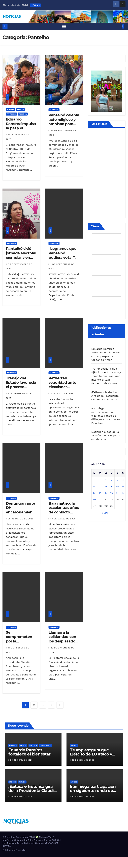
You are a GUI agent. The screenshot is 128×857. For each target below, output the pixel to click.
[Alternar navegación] (64, 26)
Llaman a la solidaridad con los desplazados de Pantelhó (62, 639)
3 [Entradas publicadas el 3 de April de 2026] (117, 480)
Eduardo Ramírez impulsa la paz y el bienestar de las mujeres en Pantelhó (21, 130)
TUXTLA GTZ (45, 745)
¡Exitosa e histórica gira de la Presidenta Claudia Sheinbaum (105, 396)
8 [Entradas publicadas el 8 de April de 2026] (106, 486)
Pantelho (11, 114)
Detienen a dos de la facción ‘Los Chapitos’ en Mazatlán (106, 435)
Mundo (74, 745)
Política (23, 114)
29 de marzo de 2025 (20, 519)
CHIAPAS (10, 110)
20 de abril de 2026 (21, 760)
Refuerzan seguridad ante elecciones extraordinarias (62, 385)
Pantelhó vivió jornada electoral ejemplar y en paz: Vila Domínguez (21, 258)
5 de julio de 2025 (61, 394)
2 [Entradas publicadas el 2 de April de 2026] (111, 480)
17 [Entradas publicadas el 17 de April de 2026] (117, 493)
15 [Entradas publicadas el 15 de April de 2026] (106, 493)
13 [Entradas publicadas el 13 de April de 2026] (94, 493)
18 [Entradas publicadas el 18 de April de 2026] (123, 493)
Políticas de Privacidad (14, 850)
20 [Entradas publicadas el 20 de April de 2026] (94, 499)
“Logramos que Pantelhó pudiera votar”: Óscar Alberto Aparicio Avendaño (62, 260)
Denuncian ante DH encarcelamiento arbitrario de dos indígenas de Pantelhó (21, 514)
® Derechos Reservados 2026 (18, 837)
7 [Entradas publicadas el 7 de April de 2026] (100, 486)
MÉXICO (20, 110)
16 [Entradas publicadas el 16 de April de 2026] (111, 493)
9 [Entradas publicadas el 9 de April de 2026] (111, 486)
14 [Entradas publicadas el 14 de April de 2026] (100, 493)
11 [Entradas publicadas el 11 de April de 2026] (123, 486)
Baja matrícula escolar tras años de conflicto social (63, 510)
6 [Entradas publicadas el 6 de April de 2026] (94, 486)
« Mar (104, 513)
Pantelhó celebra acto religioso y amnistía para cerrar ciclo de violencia (63, 124)
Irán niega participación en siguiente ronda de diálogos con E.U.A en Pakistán (105, 416)
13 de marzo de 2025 (63, 519)
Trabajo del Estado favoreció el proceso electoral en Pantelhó (21, 387)
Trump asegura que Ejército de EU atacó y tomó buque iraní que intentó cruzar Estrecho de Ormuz (106, 376)
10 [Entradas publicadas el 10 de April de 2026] (117, 486)
